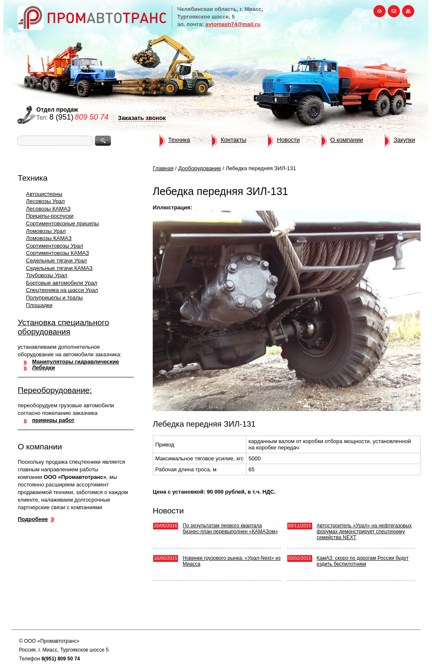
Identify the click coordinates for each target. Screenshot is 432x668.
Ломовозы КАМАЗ (49, 238)
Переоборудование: (55, 390)
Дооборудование (199, 168)
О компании (346, 139)
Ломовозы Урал (46, 231)
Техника (179, 139)
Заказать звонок (142, 118)
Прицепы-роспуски (50, 216)
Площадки (39, 305)
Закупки (404, 139)
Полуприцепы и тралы (54, 297)
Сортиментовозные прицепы (62, 223)
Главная (163, 168)
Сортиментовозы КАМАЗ (57, 253)
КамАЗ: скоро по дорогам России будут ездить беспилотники (363, 561)
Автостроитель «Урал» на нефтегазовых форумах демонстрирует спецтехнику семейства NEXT (364, 531)
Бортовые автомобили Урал (61, 283)
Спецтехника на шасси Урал (62, 290)
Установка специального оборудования (63, 327)
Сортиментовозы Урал (55, 246)
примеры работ (53, 420)
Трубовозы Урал (47, 275)
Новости (288, 139)
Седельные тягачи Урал (56, 260)
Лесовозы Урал (45, 201)
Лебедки (43, 367)
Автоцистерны (44, 194)
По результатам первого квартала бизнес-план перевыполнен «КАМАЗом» (230, 528)
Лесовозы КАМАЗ (48, 209)
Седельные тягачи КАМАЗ (59, 268)
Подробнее (33, 519)
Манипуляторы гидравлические (75, 361)
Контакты (233, 139)
